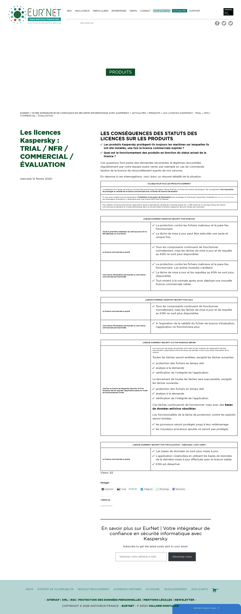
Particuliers (100, 10)
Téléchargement (175, 589)
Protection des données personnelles (109, 600)
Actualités (179, 10)
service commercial (225, 197)
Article (132, 489)
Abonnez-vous (182, 556)
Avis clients (199, 589)
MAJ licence (82, 10)
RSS (73, 600)
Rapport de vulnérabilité (55, 589)
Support (194, 10)
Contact (145, 10)
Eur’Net (128, 606)
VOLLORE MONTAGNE (164, 606)
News (29, 589)
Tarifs (133, 10)
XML (65, 600)
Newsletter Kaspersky (93, 589)
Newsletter (184, 600)
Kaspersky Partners (128, 589)
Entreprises (119, 10)
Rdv (69, 10)
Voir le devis (162, 10)
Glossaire (153, 589)
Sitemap (53, 600)
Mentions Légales (157, 600)
